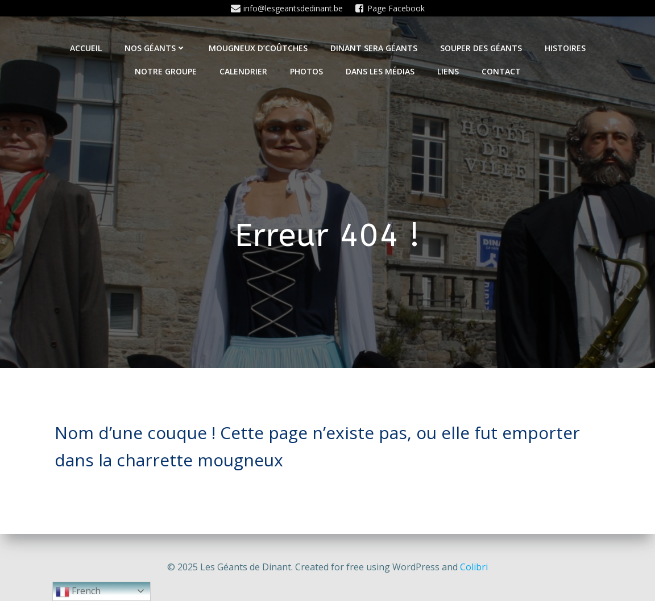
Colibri (474, 567)
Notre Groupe (166, 71)
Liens (448, 71)
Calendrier (243, 71)
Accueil (86, 48)
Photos (306, 71)
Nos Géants (155, 48)
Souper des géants (481, 48)
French (78, 592)
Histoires (565, 48)
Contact (501, 71)
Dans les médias (380, 71)
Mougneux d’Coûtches (258, 48)
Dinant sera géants (373, 48)
